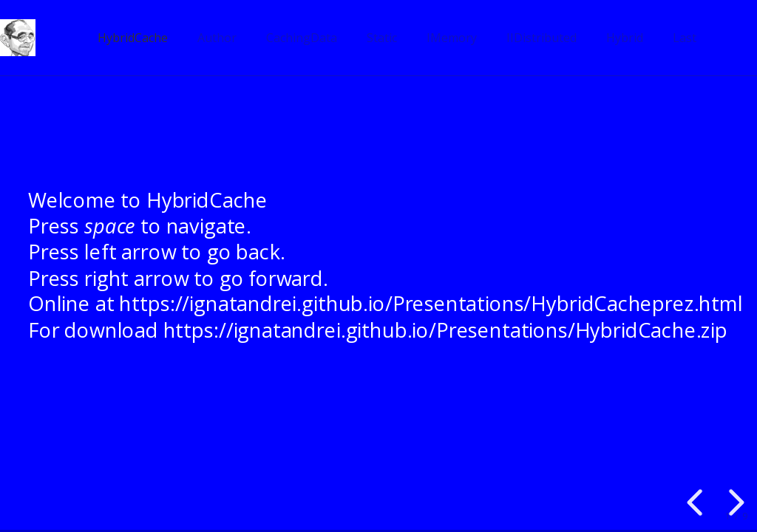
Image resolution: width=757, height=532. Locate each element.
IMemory (452, 38)
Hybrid (624, 38)
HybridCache (133, 38)
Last (684, 38)
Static (382, 38)
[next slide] (734, 502)
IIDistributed (541, 38)
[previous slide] (697, 502)
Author (217, 38)
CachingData (301, 38)
